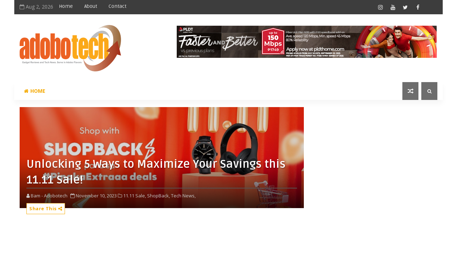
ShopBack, (158, 195)
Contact (117, 6)
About (90, 6)
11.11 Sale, (134, 195)
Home (66, 6)
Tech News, (183, 195)
